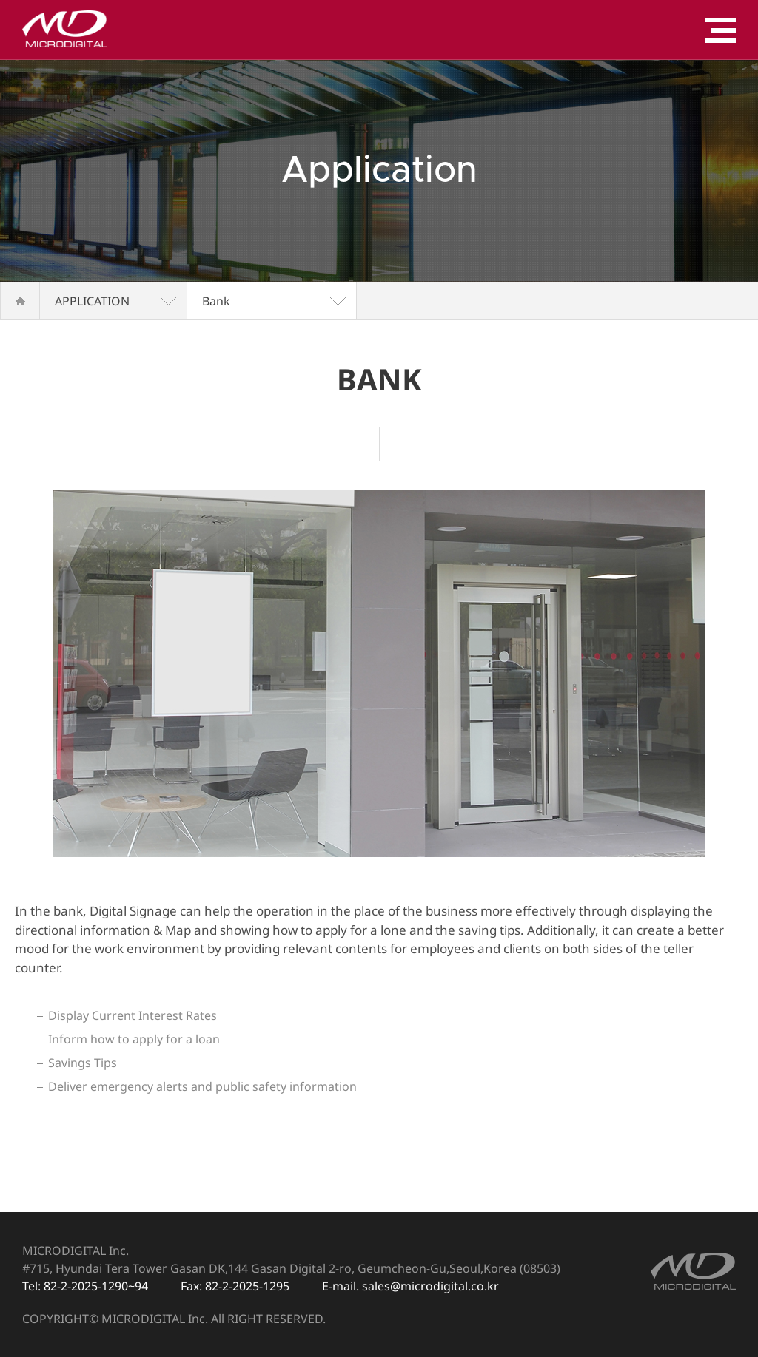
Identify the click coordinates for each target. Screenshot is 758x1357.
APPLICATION (92, 301)
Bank (216, 301)
